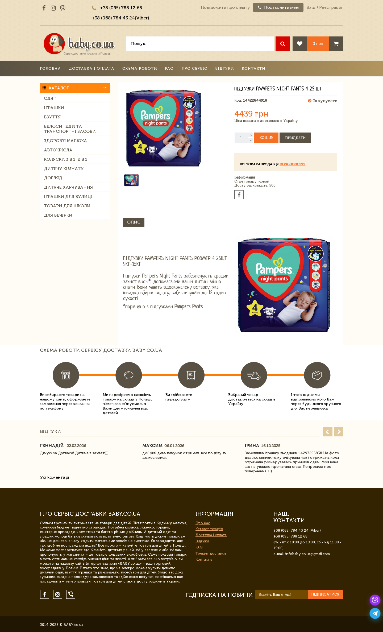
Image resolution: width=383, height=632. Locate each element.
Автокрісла (58, 149)
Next (338, 431)
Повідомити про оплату (225, 7)
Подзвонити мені (278, 7)
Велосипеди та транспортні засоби (70, 129)
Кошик (266, 138)
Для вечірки (58, 215)
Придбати (295, 138)
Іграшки (54, 107)
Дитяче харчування (68, 187)
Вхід (310, 7)
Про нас (202, 523)
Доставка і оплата (91, 68)
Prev (327, 431)
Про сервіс (194, 68)
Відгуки (224, 68)
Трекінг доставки (210, 553)
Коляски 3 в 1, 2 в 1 (66, 159)
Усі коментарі (54, 477)
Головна (50, 68)
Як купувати (322, 100)
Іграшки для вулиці (68, 196)
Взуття (52, 116)
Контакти (253, 68)
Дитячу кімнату (64, 168)
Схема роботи (139, 68)
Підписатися (325, 594)
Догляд (53, 177)
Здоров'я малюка (65, 140)
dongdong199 (292, 164)
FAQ (169, 68)
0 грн (318, 43)
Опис (133, 222)
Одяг (50, 98)
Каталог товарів (209, 529)
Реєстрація (330, 7)
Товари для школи (67, 205)
